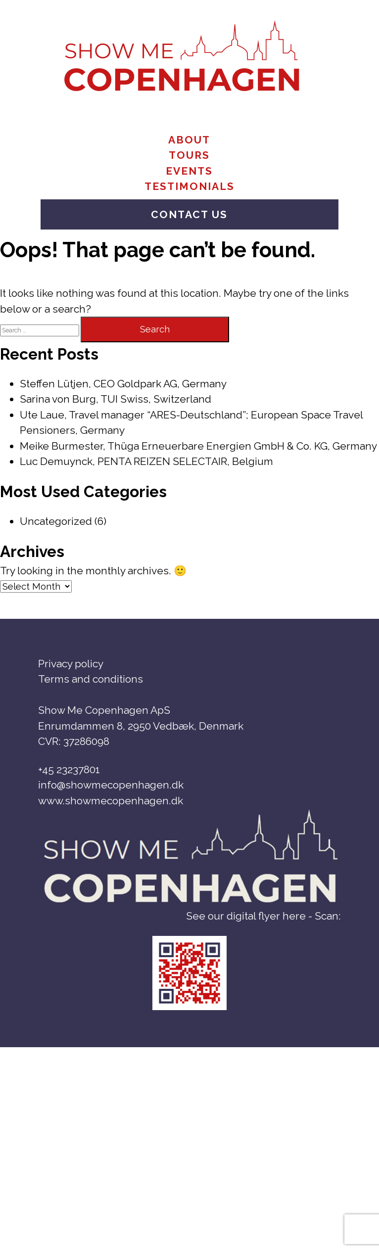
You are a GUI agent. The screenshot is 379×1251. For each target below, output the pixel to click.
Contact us (189, 214)
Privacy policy (70, 663)
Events (189, 171)
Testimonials (189, 186)
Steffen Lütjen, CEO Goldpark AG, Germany (123, 383)
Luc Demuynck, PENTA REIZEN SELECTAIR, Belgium (146, 461)
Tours (189, 155)
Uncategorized (56, 521)
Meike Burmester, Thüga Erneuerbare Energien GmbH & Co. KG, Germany (198, 446)
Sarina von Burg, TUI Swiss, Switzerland (115, 399)
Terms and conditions (90, 679)
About (189, 140)
